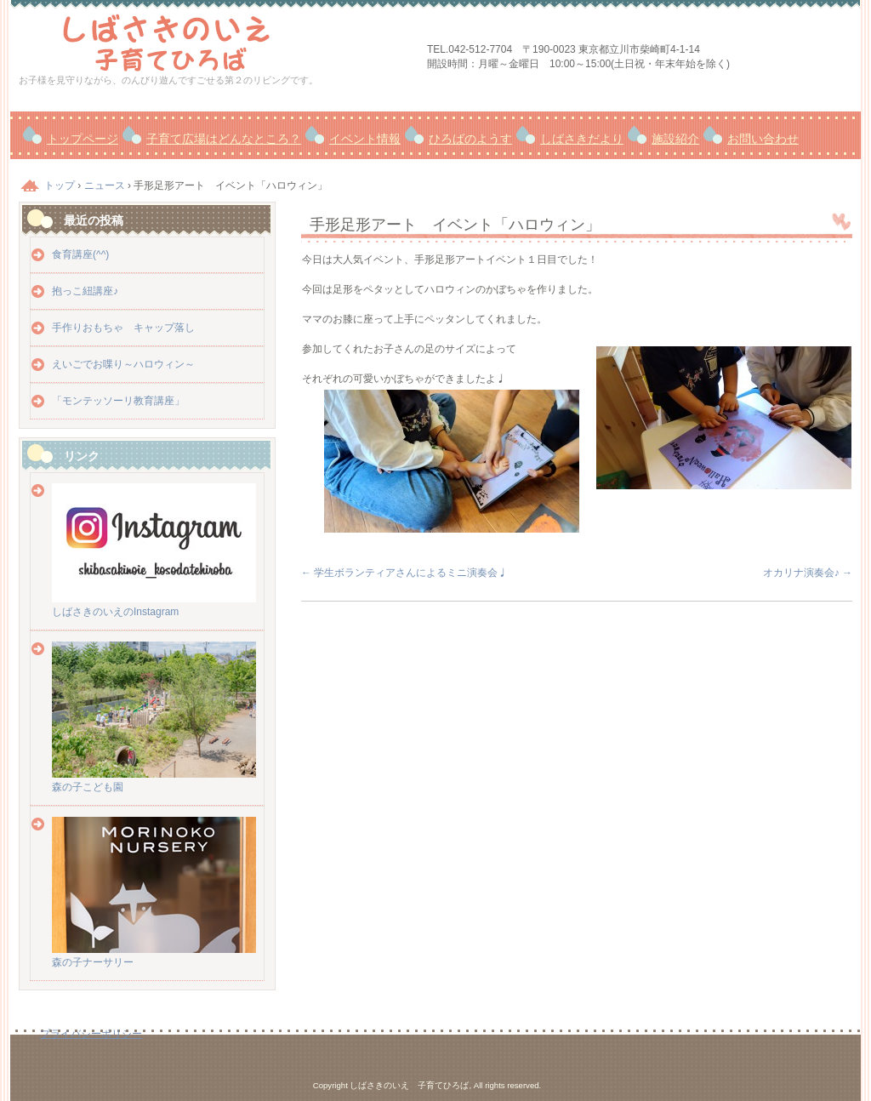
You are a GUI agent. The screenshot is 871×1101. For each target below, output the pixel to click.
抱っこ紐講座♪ (85, 291)
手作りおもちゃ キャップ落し (123, 328)
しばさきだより (581, 138)
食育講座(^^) (80, 254)
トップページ (82, 138)
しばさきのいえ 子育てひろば (214, 40)
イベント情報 (365, 138)
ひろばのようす (470, 138)
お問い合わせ (763, 138)
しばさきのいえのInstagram (154, 605)
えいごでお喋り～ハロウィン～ (123, 364)
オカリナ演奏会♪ (807, 573)
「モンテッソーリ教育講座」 (118, 401)
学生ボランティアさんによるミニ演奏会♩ (404, 573)
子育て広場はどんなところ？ (223, 138)
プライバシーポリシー (91, 1034)
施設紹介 (675, 138)
